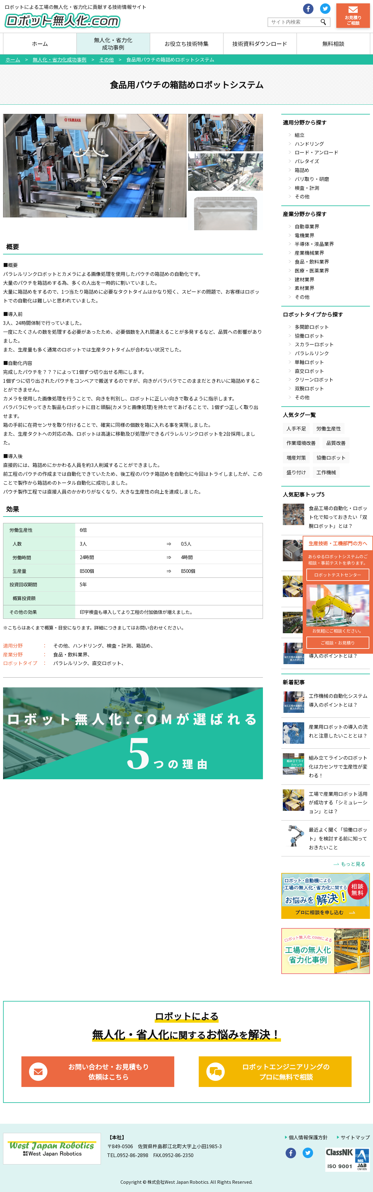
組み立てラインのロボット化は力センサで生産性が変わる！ (338, 766)
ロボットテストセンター (337, 575)
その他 (302, 196)
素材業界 (304, 287)
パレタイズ (307, 161)
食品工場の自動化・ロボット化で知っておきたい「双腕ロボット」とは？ (338, 516)
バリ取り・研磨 (312, 178)
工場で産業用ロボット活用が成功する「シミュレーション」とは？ (338, 802)
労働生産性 (328, 428)
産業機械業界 (309, 252)
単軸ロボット (309, 362)
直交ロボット (309, 370)
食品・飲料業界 (312, 261)
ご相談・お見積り (338, 643)
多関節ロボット (312, 326)
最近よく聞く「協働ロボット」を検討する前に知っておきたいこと (338, 838)
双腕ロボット (309, 388)
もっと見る (353, 863)
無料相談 (333, 43)
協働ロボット (309, 335)
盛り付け (296, 472)
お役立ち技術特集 (186, 43)
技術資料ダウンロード (259, 43)
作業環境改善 (301, 442)
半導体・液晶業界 (314, 243)
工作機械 (326, 472)
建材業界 (304, 279)
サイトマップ (355, 1137)
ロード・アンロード (316, 152)
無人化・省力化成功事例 (113, 43)
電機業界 (304, 235)
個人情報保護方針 (308, 1137)
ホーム (40, 43)
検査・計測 (307, 187)
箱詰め (302, 170)
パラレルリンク (312, 353)
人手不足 (296, 428)
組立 (300, 134)
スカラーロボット (314, 344)
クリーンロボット (314, 379)
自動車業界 (307, 226)
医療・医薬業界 (312, 270)
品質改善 (336, 442)
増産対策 (296, 457)
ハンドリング (309, 143)
